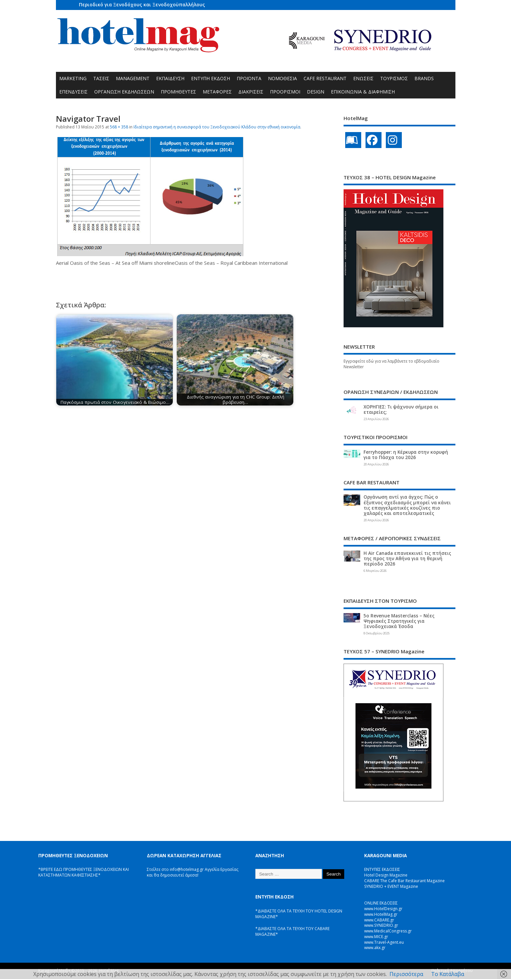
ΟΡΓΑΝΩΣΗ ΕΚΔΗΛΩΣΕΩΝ (124, 91)
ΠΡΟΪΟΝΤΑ (249, 78)
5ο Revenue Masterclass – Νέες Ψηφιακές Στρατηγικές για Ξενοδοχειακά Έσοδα (399, 621)
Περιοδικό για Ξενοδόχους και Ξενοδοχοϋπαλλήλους (142, 4)
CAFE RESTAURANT (325, 78)
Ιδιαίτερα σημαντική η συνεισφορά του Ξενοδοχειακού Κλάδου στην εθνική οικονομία (216, 127)
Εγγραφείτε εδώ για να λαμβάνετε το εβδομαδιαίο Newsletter (391, 364)
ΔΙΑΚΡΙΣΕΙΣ (250, 91)
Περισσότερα (406, 974)
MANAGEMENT (132, 78)
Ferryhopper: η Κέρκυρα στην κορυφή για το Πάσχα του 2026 (406, 454)
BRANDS (424, 78)
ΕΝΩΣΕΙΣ (363, 78)
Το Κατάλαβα (447, 974)
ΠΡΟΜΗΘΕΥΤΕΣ (178, 91)
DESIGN (315, 91)
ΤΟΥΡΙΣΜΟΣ (394, 78)
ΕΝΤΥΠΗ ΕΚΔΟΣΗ (210, 78)
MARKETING (73, 78)
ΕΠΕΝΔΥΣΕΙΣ (73, 91)
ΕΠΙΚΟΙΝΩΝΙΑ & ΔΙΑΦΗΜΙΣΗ (363, 91)
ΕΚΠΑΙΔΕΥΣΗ (170, 78)
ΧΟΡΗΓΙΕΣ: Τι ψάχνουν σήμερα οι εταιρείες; (401, 409)
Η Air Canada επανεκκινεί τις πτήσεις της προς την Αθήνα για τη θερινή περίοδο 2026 (407, 558)
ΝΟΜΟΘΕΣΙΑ (282, 78)
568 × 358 (119, 127)
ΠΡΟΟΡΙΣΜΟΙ (285, 91)
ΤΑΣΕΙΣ (101, 78)
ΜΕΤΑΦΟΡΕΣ (217, 91)
